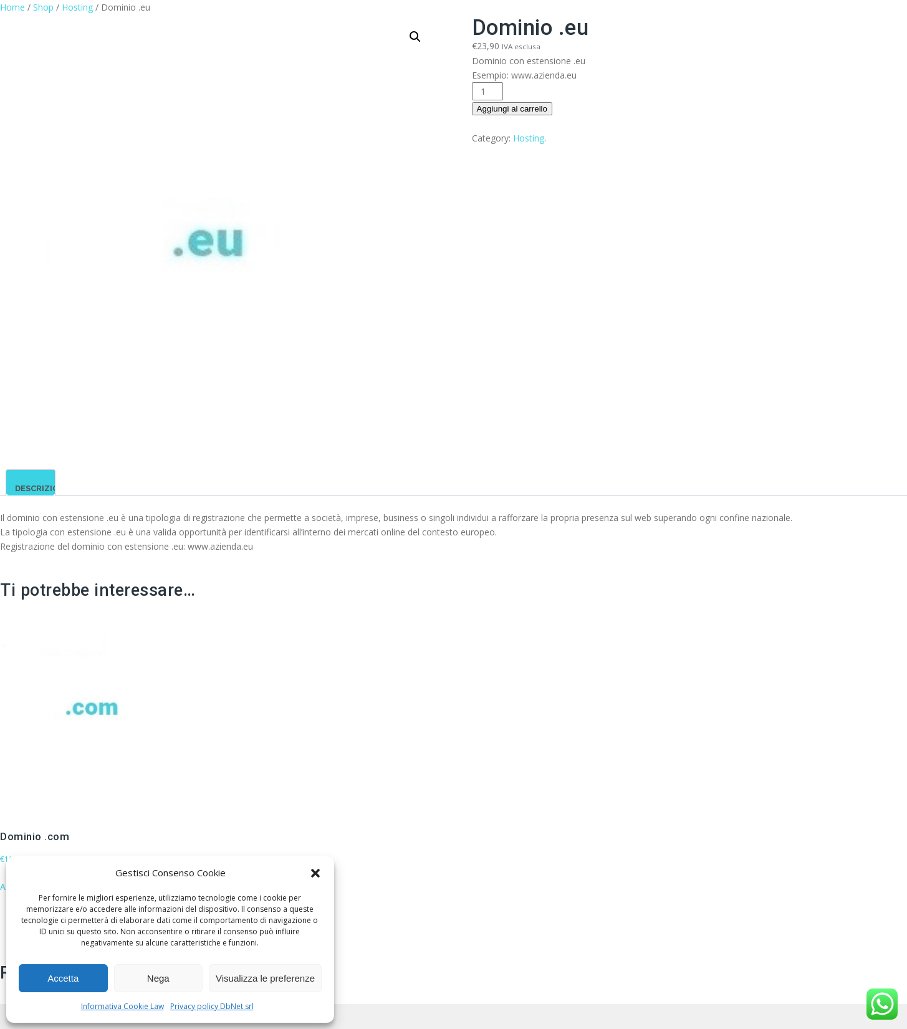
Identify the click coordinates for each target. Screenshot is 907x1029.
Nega (158, 978)
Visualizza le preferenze (265, 978)
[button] (315, 873)
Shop (43, 7)
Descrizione (42, 488)
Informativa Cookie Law (122, 1006)
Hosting (77, 7)
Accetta (63, 978)
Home (12, 7)
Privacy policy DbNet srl (212, 1006)
